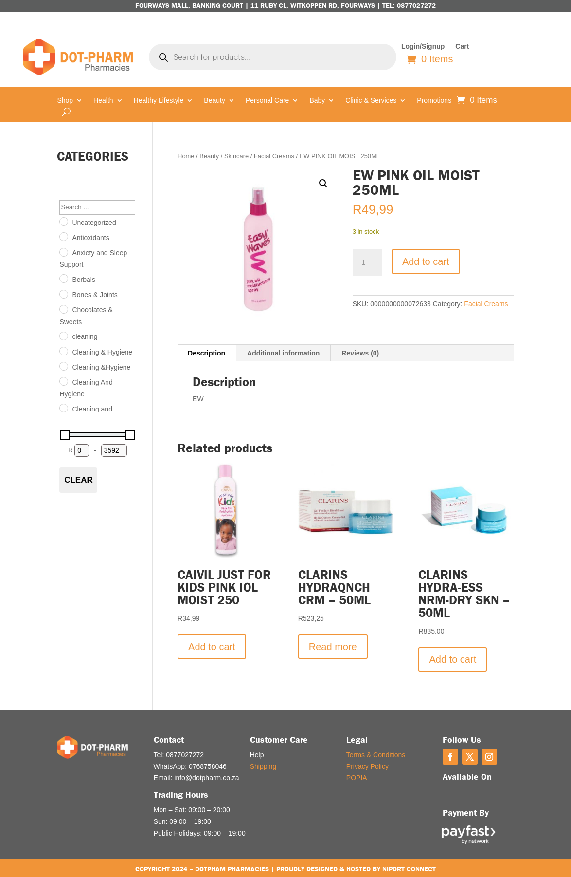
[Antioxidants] (63, 236)
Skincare (236, 156)
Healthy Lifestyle (159, 100)
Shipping (263, 766)
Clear (78, 480)
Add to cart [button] (211, 646)
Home (186, 156)
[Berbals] (63, 278)
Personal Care (267, 100)
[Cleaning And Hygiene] (63, 381)
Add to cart (425, 261)
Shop (65, 100)
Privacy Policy (367, 766)
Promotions (434, 100)
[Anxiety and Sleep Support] (63, 252)
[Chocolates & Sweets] (63, 309)
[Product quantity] (367, 263)
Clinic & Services (370, 100)
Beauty (214, 100)
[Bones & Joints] (63, 294)
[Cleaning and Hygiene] (63, 407)
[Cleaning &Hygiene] (63, 366)
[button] (323, 183)
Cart (462, 46)
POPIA (356, 778)
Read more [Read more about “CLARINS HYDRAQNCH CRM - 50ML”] (333, 646)
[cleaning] (63, 335)
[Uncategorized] (63, 221)
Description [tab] (206, 353)
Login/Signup (423, 46)
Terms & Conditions (375, 755)
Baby (317, 100)
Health (103, 100)
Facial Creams (274, 156)
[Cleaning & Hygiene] (63, 351)
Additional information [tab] (283, 353)
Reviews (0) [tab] (360, 353)
